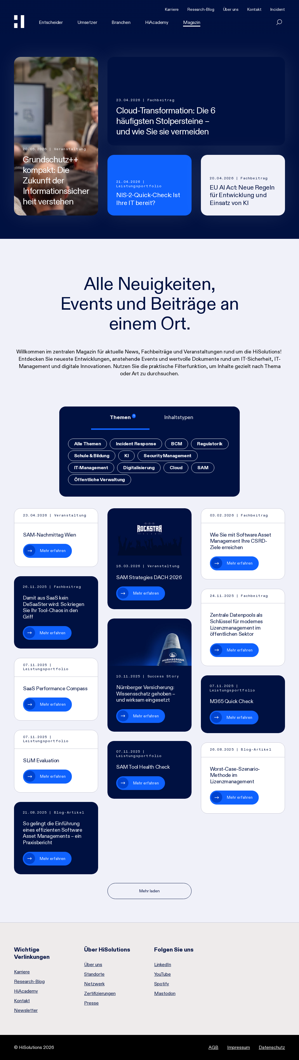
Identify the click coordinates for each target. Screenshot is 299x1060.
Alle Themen (87, 443)
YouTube (162, 974)
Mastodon (164, 993)
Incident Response (136, 443)
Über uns (231, 9)
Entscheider (51, 22)
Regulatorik (209, 443)
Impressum (238, 1047)
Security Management (167, 455)
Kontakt (254, 9)
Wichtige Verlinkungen (32, 953)
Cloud (176, 467)
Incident (277, 9)
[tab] (120, 418)
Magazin (191, 22)
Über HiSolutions (107, 949)
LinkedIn (162, 964)
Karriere (172, 9)
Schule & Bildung (91, 455)
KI (126, 455)
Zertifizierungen (100, 993)
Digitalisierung (138, 467)
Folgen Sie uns (174, 949)
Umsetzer (87, 22)
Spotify (161, 984)
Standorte (94, 974)
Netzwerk (94, 984)
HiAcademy (156, 22)
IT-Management (91, 467)
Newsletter (26, 1010)
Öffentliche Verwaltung (99, 479)
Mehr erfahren (53, 550)
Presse (91, 1003)
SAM (202, 467)
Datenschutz (272, 1047)
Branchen (121, 22)
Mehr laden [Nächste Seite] (149, 890)
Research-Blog (200, 9)
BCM (176, 443)
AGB (213, 1047)
